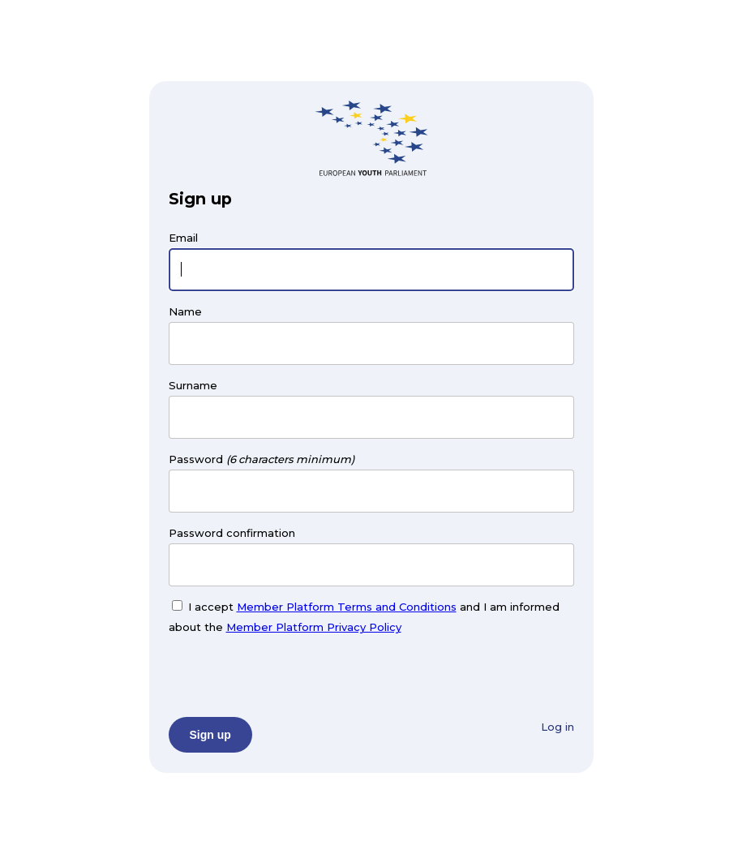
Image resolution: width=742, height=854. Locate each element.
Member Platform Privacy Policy (313, 626)
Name (185, 311)
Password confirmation (232, 532)
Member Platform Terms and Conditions (347, 606)
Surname (193, 385)
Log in (557, 726)
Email (183, 237)
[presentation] (292, 674)
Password (196, 459)
